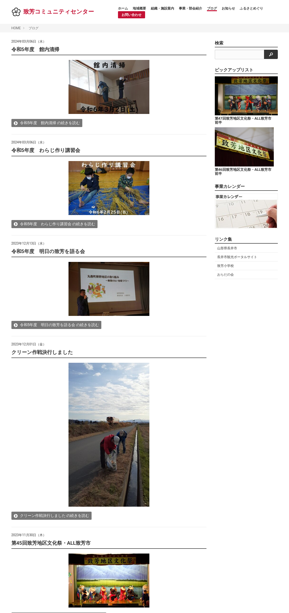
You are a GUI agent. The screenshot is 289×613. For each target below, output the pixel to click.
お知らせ (228, 8)
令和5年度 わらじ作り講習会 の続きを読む (54, 224)
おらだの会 (225, 274)
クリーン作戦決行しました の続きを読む (51, 515)
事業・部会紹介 (190, 8)
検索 (219, 43)
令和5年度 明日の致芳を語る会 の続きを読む (56, 325)
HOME (16, 28)
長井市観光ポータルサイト (237, 257)
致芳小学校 (225, 266)
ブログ (212, 8)
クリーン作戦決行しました (42, 352)
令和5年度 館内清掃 (35, 49)
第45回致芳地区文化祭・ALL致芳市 (51, 543)
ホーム (123, 8)
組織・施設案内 (162, 8)
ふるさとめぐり (251, 8)
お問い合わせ (132, 15)
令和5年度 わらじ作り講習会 (45, 150)
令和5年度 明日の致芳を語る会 (48, 251)
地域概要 (139, 8)
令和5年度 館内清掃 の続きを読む (47, 123)
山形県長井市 (227, 248)
